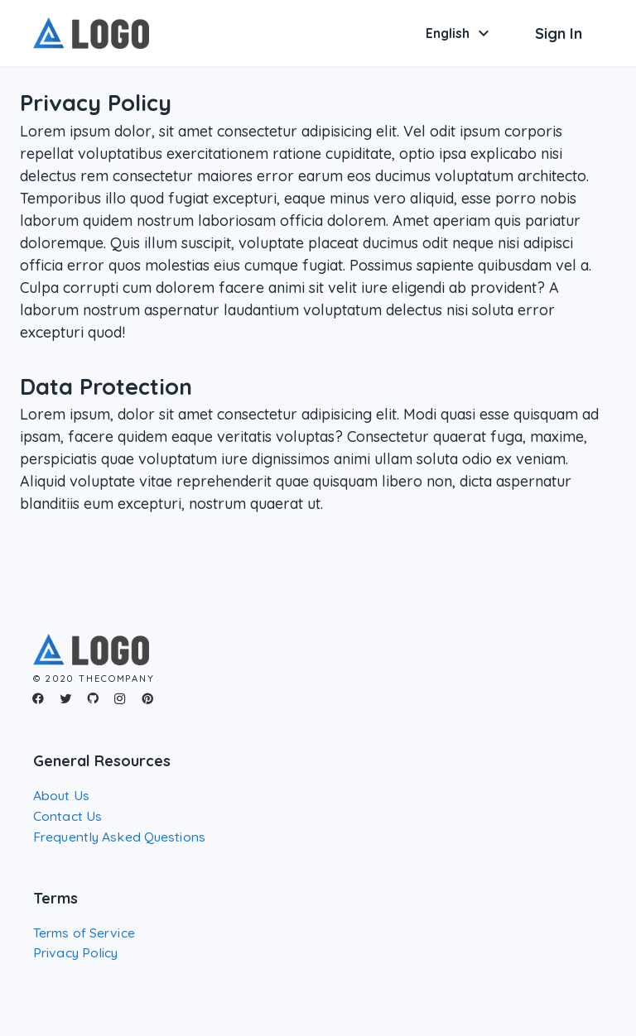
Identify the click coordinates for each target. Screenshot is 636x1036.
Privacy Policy (75, 952)
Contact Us (67, 816)
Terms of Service (84, 932)
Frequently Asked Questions (119, 836)
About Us (61, 795)
